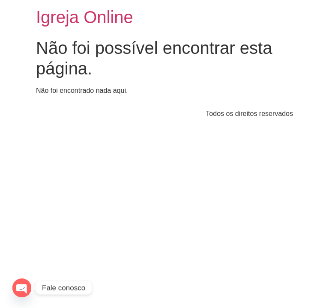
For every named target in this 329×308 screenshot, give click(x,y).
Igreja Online (84, 17)
